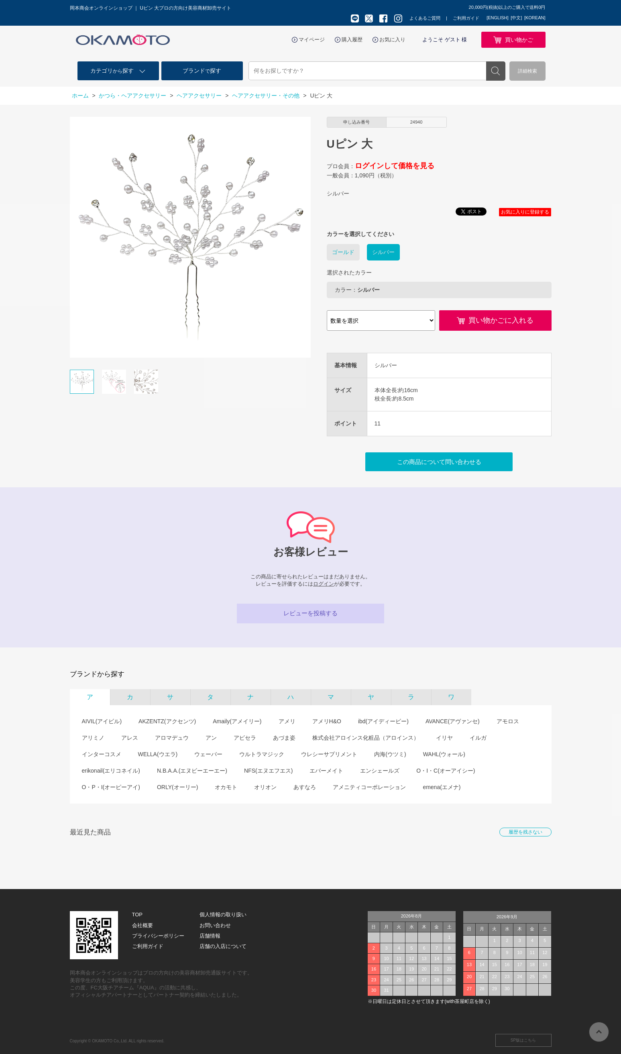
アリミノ (93, 738)
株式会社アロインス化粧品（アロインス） (365, 738)
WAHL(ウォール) (444, 754)
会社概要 (142, 925)
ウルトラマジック (261, 754)
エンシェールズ (379, 770)
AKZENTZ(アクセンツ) (167, 721)
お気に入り (392, 40)
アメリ (287, 721)
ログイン (323, 584)
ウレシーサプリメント (329, 754)
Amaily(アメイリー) (237, 721)
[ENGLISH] (497, 17)
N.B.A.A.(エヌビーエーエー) (192, 770)
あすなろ (304, 787)
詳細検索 (527, 71)
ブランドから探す (97, 674)
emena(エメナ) (441, 787)
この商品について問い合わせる (439, 461)
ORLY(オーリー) (177, 787)
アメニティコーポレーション (369, 787)
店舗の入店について (223, 946)
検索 (495, 71)
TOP (137, 915)
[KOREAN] (535, 17)
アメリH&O (326, 721)
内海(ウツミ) (390, 754)
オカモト (226, 787)
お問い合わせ (215, 925)
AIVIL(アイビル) (102, 721)
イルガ (478, 738)
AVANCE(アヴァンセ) (453, 721)
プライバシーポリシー (158, 936)
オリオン (265, 787)
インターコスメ (101, 754)
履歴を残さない (525, 832)
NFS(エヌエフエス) (268, 770)
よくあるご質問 (424, 18)
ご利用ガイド (466, 18)
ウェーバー (208, 754)
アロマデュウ (172, 738)
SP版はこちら (523, 1040)
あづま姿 (284, 738)
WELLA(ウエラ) (158, 754)
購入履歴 (352, 40)
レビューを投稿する (310, 613)
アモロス (508, 721)
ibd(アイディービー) (383, 721)
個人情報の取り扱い (223, 915)
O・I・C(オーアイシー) (445, 770)
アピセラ (245, 738)
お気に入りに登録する (525, 212)
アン (211, 738)
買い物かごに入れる (500, 320)
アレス (129, 738)
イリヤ (444, 738)
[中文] (516, 17)
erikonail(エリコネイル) (111, 770)
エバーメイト (326, 770)
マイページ (312, 40)
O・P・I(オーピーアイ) (111, 787)
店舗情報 (210, 936)
